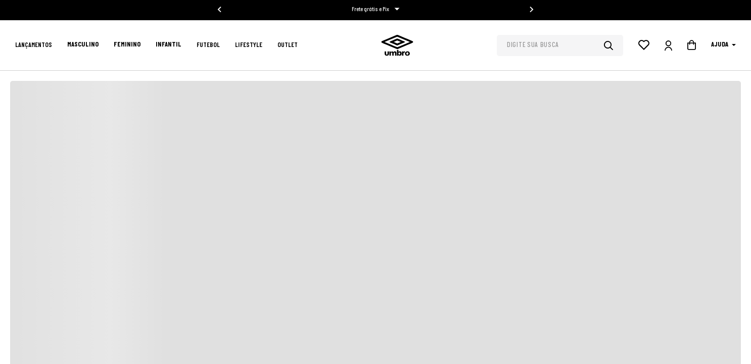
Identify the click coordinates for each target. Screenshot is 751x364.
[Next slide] (531, 10)
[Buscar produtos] (613, 45)
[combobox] (560, 45)
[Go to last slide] (220, 10)
